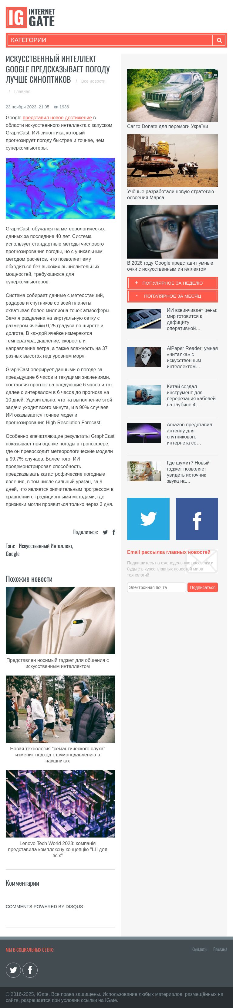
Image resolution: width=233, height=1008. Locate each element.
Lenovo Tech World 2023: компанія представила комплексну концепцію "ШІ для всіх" (57, 849)
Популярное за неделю (173, 283)
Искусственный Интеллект (45, 546)
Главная (22, 91)
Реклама (220, 949)
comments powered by (44, 906)
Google (13, 553)
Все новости (93, 81)
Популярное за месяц (172, 296)
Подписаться (203, 587)
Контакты (199, 949)
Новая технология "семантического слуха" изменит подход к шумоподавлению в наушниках (57, 754)
